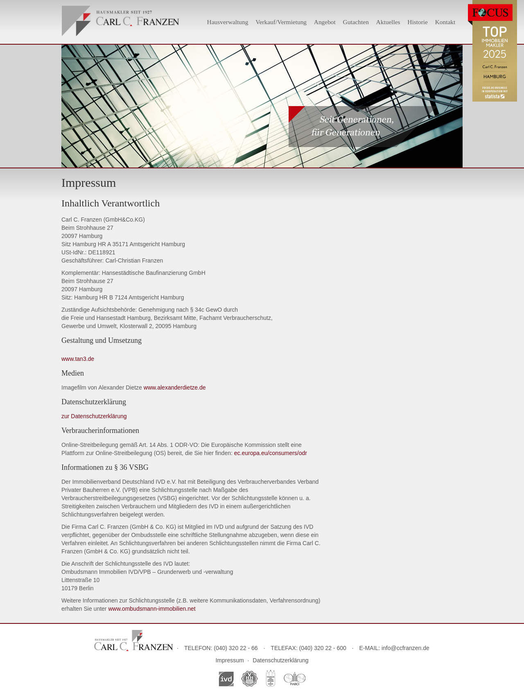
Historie (417, 21)
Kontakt (445, 21)
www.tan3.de (77, 359)
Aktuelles (388, 21)
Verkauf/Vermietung (281, 21)
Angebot (325, 21)
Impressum (229, 660)
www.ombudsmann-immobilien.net (151, 608)
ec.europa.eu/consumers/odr (270, 453)
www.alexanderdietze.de (175, 387)
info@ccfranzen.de (405, 648)
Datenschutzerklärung (280, 660)
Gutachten (356, 21)
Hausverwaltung (227, 21)
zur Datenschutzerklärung (94, 416)
